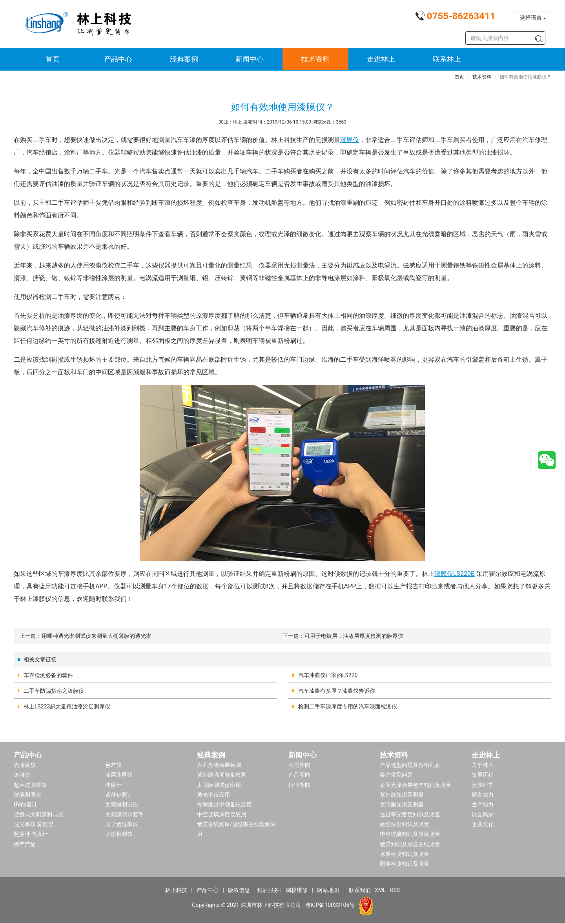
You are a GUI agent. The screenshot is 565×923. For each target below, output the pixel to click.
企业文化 (483, 824)
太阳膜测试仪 (121, 804)
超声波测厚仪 (30, 785)
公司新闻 (299, 765)
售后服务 (268, 890)
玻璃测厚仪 (27, 795)
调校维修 (297, 890)
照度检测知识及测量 (404, 864)
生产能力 (483, 804)
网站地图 (328, 890)
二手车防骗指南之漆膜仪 (54, 691)
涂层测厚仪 (119, 775)
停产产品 (25, 844)
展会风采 (483, 814)
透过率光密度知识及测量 (410, 814)
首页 (53, 59)
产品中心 (118, 59)
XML (380, 890)
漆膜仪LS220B (454, 573)
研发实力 (483, 795)
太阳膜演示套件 (124, 814)
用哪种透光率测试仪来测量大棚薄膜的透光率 (96, 636)
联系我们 (360, 890)
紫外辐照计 (119, 795)
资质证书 (483, 785)
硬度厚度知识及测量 (404, 824)
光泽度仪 (25, 765)
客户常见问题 (396, 775)
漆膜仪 (349, 140)
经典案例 (184, 59)
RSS (395, 890)
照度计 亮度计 (31, 834)
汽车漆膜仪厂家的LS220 (327, 675)
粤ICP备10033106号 (330, 905)
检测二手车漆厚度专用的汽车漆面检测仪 (347, 706)
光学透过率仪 (121, 824)
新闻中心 (249, 59)
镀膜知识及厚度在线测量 (410, 844)
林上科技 (176, 890)
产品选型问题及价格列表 (410, 765)
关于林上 (483, 765)
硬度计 (113, 785)
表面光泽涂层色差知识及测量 (415, 785)
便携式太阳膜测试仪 (38, 814)
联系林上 (447, 59)
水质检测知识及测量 (404, 854)
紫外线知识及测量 (402, 795)
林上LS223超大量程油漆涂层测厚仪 (67, 706)
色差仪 (113, 765)
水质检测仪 (119, 834)
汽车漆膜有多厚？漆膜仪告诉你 (336, 691)
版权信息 (239, 890)
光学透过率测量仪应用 (224, 804)
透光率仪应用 (213, 795)
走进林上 (381, 59)
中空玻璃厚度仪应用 (221, 814)
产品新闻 (299, 775)
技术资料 (315, 59)
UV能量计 (25, 804)
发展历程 (483, 775)
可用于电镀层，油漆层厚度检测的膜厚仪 (353, 636)
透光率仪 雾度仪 (33, 824)
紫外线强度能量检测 (221, 775)
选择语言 (533, 18)
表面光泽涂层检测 (219, 765)
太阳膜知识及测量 (402, 804)
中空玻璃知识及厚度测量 (410, 834)
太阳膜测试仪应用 (219, 785)
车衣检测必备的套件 (48, 675)
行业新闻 (299, 785)
